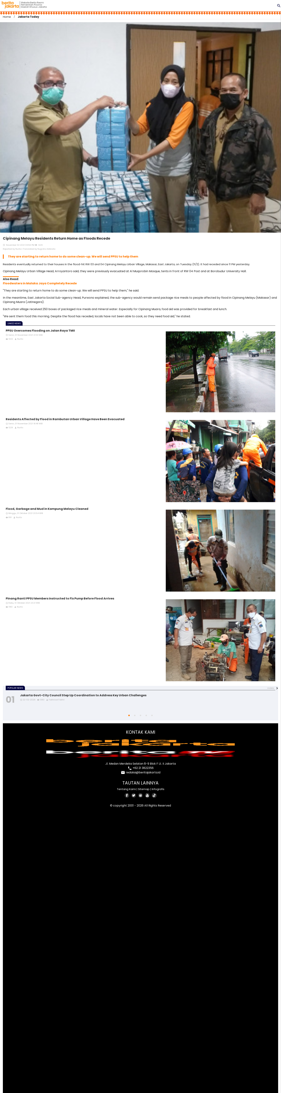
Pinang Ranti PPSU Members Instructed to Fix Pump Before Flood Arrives (60, 598)
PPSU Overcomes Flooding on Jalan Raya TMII (40, 331)
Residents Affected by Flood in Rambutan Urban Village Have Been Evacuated (65, 419)
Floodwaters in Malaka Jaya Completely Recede (40, 283)
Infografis (158, 789)
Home (7, 17)
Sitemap (143, 789)
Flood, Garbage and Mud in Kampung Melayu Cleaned (47, 509)
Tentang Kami (126, 789)
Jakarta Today (28, 17)
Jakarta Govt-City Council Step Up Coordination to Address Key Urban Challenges (83, 695)
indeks (270, 688)
